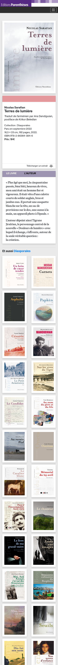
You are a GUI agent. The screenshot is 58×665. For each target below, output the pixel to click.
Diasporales (22, 251)
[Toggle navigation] (53, 9)
